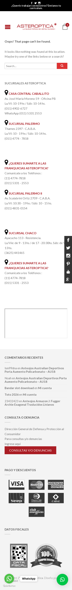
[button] (62, 579)
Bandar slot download (19, 388)
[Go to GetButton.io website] (9, 586)
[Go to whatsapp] (9, 578)
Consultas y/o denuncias (30, 450)
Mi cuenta (45, 388)
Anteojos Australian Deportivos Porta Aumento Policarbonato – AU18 (34, 369)
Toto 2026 (12, 394)
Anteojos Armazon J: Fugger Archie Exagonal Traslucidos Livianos (32, 402)
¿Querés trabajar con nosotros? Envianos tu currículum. (36, 6)
